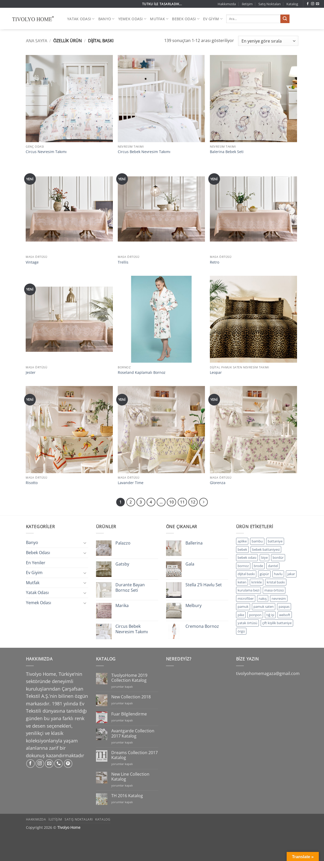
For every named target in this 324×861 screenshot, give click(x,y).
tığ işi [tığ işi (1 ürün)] (270, 614)
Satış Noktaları (269, 4)
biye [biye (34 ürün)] (264, 557)
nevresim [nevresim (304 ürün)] (279, 598)
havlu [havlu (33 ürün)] (278, 573)
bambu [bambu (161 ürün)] (257, 541)
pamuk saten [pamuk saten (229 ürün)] (263, 606)
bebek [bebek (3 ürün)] (242, 549)
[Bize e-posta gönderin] (317, 4)
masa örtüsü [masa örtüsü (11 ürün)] (274, 590)
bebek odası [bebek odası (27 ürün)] (247, 557)
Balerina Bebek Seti (227, 151)
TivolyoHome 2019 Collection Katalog (129, 678)
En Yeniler (35, 563)
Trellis (123, 262)
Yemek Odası (132, 18)
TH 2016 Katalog (127, 795)
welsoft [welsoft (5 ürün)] (284, 614)
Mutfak (159, 18)
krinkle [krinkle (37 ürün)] (256, 582)
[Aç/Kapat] (85, 543)
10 (171, 502)
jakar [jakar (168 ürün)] (291, 573)
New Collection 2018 (131, 696)
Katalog (292, 4)
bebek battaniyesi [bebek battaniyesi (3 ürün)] (266, 549)
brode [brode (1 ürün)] (258, 565)
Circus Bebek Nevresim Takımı (144, 151)
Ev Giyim (213, 18)
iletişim (247, 4)
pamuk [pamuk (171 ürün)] (243, 606)
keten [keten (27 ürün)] (242, 582)
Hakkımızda (227, 4)
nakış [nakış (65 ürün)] (263, 598)
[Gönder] (284, 19)
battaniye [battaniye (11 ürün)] (275, 541)
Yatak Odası (81, 18)
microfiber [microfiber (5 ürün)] (246, 598)
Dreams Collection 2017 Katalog (134, 755)
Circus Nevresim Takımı (46, 151)
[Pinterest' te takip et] (68, 763)
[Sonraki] (203, 502)
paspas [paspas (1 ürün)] (284, 606)
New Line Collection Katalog (130, 777)
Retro (214, 262)
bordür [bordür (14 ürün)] (278, 557)
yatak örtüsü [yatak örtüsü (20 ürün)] (247, 623)
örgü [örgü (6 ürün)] (241, 631)
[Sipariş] (268, 41)
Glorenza (217, 482)
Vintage (32, 262)
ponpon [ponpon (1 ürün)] (255, 614)
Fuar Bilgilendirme (129, 714)
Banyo (106, 18)
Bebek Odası (185, 18)
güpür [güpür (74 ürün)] (264, 573)
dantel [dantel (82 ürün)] (273, 565)
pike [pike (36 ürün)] (241, 614)
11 (182, 502)
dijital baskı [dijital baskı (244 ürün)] (246, 573)
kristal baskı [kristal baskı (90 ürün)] (276, 582)
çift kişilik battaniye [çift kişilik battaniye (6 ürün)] (277, 623)
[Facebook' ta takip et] (307, 4)
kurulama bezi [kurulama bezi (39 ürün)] (248, 590)
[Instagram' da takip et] (312, 4)
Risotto (32, 482)
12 (193, 502)
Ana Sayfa (36, 41)
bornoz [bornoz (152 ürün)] (243, 565)
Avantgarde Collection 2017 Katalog (132, 733)
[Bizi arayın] (58, 763)
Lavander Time (130, 482)
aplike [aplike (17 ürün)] (242, 541)
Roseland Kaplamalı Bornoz (142, 372)
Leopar (216, 372)
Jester (31, 372)
